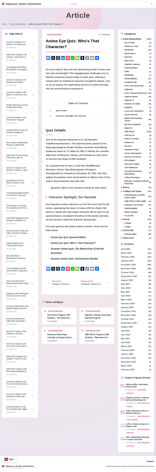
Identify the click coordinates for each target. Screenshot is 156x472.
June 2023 (125, 335)
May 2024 (125, 292)
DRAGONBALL (137, 79)
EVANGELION (137, 82)
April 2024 (125, 296)
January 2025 (127, 261)
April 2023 (125, 342)
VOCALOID (136, 230)
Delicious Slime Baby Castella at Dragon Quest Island (59, 337)
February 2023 (128, 350)
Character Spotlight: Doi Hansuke (71, 116)
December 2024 (128, 265)
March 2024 (126, 300)
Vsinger (137, 223)
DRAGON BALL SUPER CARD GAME (137, 196)
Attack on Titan (137, 46)
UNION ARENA (137, 208)
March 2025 (126, 253)
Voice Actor (136, 238)
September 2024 (129, 276)
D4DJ (137, 71)
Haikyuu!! (137, 89)
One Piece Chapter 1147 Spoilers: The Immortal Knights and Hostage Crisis (60, 318)
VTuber (137, 227)
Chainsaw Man (137, 68)
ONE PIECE (137, 132)
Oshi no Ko (137, 135)
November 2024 (128, 269)
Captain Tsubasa (137, 64)
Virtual (136, 219)
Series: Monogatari (137, 153)
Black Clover (137, 53)
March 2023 (126, 346)
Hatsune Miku (137, 234)
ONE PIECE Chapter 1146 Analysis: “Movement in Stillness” (97, 337)
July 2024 (125, 284)
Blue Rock (137, 61)
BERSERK (137, 50)
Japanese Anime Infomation (21, 4)
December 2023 (128, 311)
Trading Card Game (136, 191)
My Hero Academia (137, 124)
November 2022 (128, 362)
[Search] (151, 3)
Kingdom (137, 107)
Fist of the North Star (137, 86)
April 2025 (125, 249)
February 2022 (128, 370)
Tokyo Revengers (137, 177)
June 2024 (125, 288)
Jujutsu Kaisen (137, 97)
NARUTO (137, 128)
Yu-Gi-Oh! (137, 216)
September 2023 (129, 323)
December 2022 (128, 358)
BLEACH (137, 57)
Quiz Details (61, 110)
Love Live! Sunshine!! (137, 111)
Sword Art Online (137, 164)
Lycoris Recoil (137, 115)
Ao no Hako (137, 43)
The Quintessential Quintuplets (137, 172)
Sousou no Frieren (137, 157)
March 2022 (126, 366)
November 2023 (128, 315)
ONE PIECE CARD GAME (137, 201)
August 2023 (127, 327)
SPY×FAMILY (137, 160)
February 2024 (128, 304)
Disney (136, 187)
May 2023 (125, 339)
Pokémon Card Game (137, 205)
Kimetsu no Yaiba (137, 104)
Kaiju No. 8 (137, 100)
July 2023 (125, 331)
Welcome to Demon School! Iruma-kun (137, 182)
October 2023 (127, 319)
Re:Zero (137, 146)
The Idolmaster (137, 168)
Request (150, 461)
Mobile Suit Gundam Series (137, 119)
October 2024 (127, 272)
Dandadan (137, 75)
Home (4, 24)
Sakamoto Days (137, 150)
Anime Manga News (17, 24)
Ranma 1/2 (137, 142)
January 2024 (127, 307)
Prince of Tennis (137, 139)
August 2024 (127, 280)
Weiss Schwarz (137, 212)
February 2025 (128, 257)
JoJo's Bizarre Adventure (137, 93)
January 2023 (127, 354)
